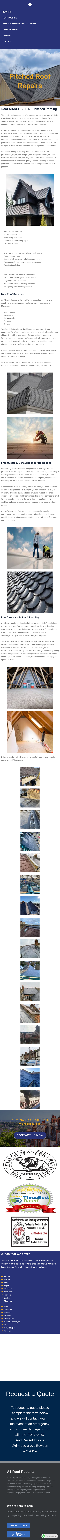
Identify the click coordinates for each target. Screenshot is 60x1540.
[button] (18, 1525)
